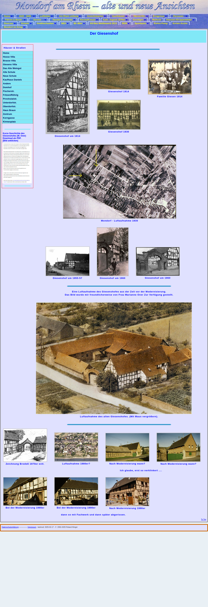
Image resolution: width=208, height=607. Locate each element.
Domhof (7, 87)
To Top (203, 519)
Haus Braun (9, 110)
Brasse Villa (9, 60)
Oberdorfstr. (9, 106)
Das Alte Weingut (12, 68)
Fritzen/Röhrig (10, 95)
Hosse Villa (9, 56)
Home (6, 53)
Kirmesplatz (9, 121)
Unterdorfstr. (10, 102)
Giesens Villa (10, 64)
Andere (7, 83)
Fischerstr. (8, 91)
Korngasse (9, 118)
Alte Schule (9, 72)
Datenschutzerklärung (10, 527)
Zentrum (7, 114)
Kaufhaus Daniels (12, 79)
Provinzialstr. (10, 98)
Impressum (32, 527)
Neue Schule (9, 76)
